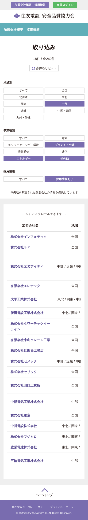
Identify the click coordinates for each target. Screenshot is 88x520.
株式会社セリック (24, 372)
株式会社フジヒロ (24, 436)
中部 (64, 104)
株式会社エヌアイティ (27, 266)
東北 (64, 97)
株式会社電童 (20, 415)
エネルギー (23, 158)
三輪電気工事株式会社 (27, 460)
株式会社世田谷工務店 (27, 350)
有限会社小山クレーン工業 (30, 340)
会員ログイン (65, 5)
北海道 (23, 97)
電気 (64, 138)
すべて (23, 90)
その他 (64, 158)
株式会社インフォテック (29, 236)
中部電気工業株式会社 (27, 401)
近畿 (23, 110)
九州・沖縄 (23, 117)
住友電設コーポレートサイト (29, 506)
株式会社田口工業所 (25, 385)
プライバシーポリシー (63, 506)
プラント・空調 (64, 145)
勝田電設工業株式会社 (27, 313)
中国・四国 (64, 110)
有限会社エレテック (25, 286)
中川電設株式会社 (24, 426)
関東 (23, 104)
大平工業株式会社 (24, 299)
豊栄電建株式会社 (24, 447)
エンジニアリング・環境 (23, 145)
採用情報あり (64, 179)
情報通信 (23, 151)
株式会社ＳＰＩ (22, 247)
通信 (64, 151)
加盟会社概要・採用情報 (30, 5)
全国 (64, 90)
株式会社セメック (24, 361)
